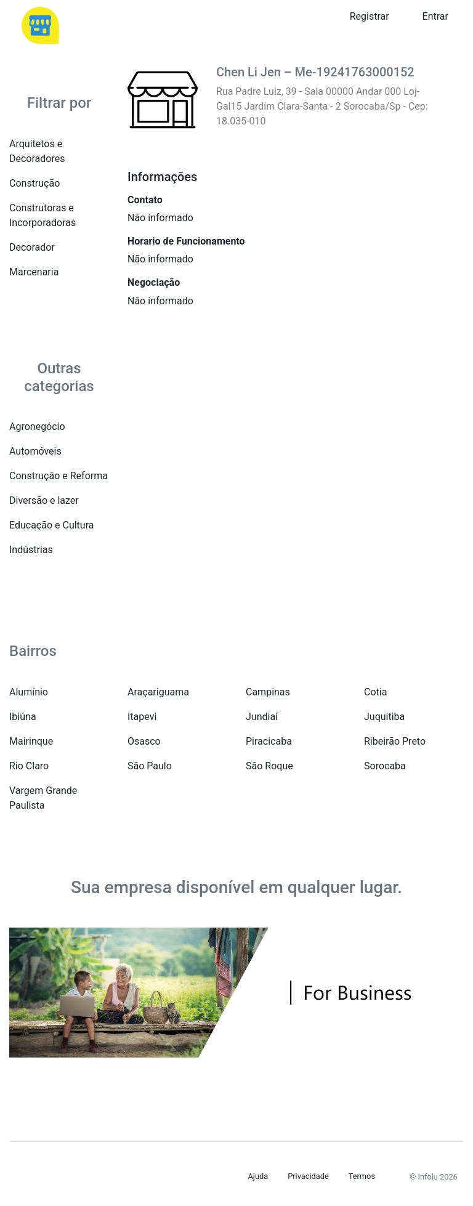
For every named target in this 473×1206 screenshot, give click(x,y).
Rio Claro (29, 766)
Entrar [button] (435, 16)
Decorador (32, 247)
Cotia (375, 692)
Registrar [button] (369, 16)
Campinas (268, 692)
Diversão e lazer (44, 500)
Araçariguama (158, 692)
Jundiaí (262, 716)
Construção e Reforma (58, 476)
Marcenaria (34, 272)
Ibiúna (22, 716)
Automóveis (35, 451)
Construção (34, 183)
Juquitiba (384, 716)
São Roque (269, 766)
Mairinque (31, 741)
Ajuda (258, 1176)
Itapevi (141, 716)
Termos (362, 1176)
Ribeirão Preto (395, 741)
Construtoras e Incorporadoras (42, 215)
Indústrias (31, 550)
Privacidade (308, 1176)
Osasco (144, 741)
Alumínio (28, 692)
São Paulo (149, 766)
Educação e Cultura (51, 525)
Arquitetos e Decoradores (37, 151)
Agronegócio (37, 426)
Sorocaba (385, 766)
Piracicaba (269, 741)
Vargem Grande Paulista (43, 798)
